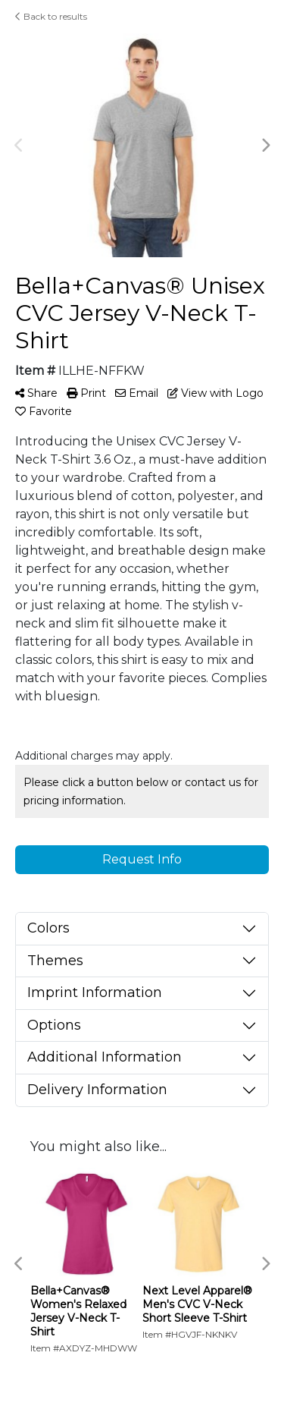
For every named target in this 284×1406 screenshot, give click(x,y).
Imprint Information (94, 992)
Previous (19, 145)
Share (36, 393)
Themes (55, 960)
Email (136, 393)
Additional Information (104, 1057)
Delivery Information (97, 1089)
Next (265, 145)
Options (54, 1025)
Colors (48, 928)
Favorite (43, 411)
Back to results (51, 16)
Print (86, 393)
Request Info (142, 859)
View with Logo (215, 393)
